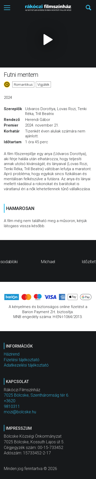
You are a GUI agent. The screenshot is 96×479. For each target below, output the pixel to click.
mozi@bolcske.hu (20, 411)
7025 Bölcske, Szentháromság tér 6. (36, 395)
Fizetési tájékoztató (21, 359)
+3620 (9, 400)
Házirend (11, 354)
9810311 (12, 406)
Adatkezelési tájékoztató (26, 365)
